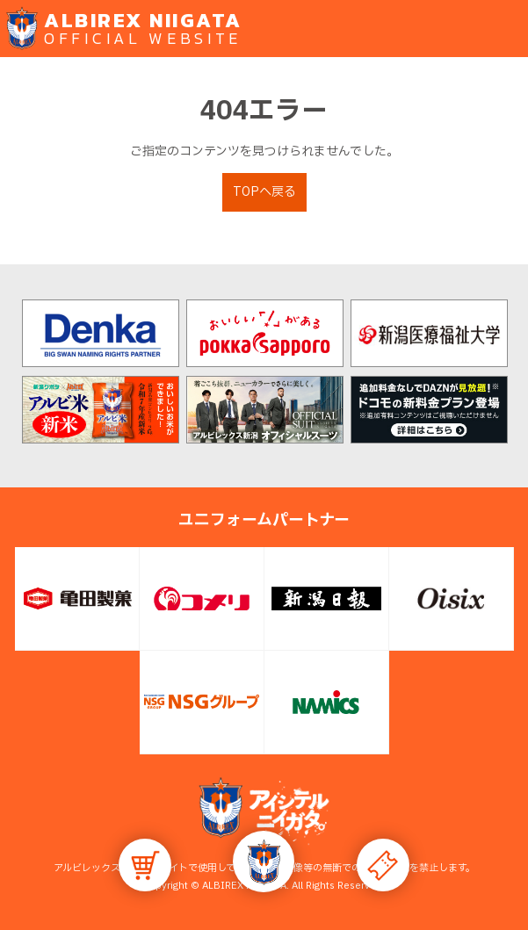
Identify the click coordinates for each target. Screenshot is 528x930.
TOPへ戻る (264, 192)
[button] (263, 861)
